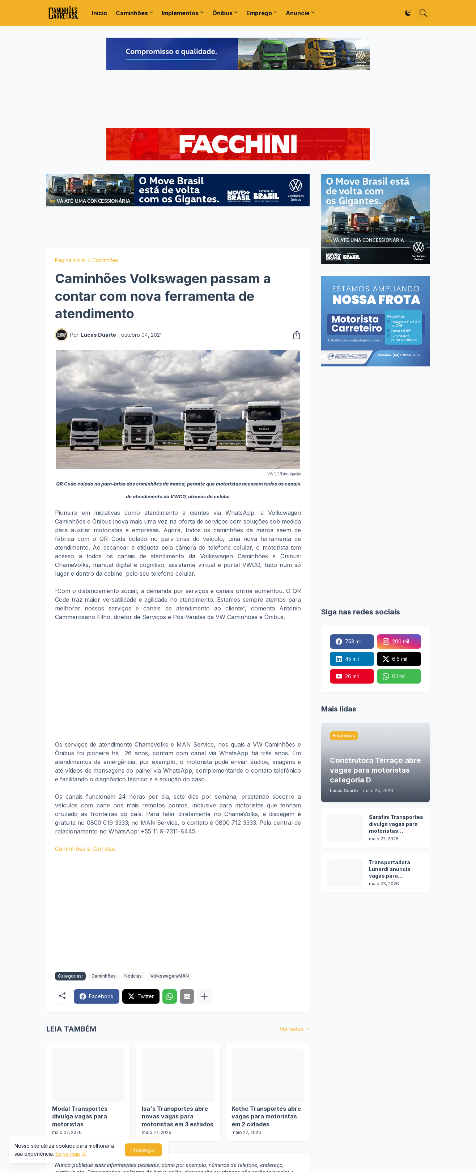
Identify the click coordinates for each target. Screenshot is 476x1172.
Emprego (259, 13)
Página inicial (70, 260)
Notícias (133, 976)
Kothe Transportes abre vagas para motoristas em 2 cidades (266, 1116)
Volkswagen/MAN (169, 976)
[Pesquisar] (423, 13)
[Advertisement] (238, 100)
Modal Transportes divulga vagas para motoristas (79, 1116)
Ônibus (222, 13)
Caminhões (132, 13)
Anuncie (298, 13)
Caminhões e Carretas (85, 848)
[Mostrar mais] (204, 996)
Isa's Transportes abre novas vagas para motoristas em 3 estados (177, 1116)
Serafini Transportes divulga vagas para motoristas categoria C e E (396, 824)
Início (99, 13)
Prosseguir (143, 1150)
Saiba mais (68, 1154)
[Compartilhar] (294, 334)
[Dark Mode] (408, 13)
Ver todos (291, 1029)
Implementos (180, 13)
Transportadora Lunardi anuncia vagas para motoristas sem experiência (390, 869)
